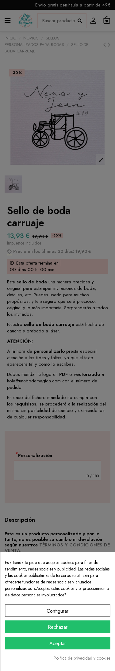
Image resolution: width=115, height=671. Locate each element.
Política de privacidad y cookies (82, 658)
